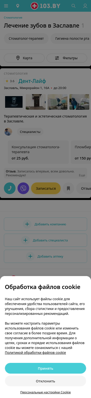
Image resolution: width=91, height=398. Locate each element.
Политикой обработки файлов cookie (35, 352)
